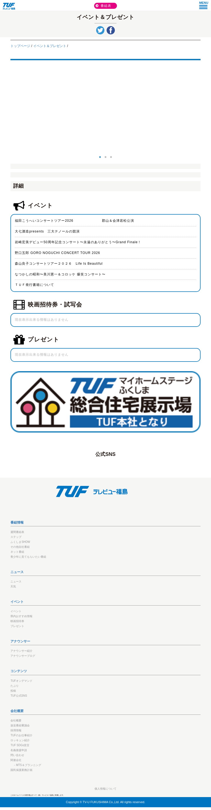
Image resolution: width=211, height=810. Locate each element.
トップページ (20, 46)
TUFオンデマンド (21, 680)
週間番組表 (17, 531)
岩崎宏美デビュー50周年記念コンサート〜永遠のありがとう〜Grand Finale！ (78, 242)
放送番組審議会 (20, 725)
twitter (113, 464)
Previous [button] (6, 108)
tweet (100, 30)
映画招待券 (17, 621)
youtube (129, 464)
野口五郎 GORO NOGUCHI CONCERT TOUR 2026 (57, 253)
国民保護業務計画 (21, 769)
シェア (111, 30)
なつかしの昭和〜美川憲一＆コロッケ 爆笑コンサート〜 (60, 274)
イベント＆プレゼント (49, 46)
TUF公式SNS (18, 695)
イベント (15, 611)
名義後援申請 (18, 750)
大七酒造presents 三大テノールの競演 (47, 231)
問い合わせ (17, 755)
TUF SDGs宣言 (19, 745)
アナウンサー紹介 (21, 650)
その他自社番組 (20, 546)
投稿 (13, 690)
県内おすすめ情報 (21, 616)
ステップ (15, 536)
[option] (105, 108)
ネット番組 (17, 551)
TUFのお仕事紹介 (21, 735)
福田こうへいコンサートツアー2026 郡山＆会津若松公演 (74, 221)
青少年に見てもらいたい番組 (28, 556)
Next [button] (204, 108)
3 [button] (111, 156)
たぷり (14, 685)
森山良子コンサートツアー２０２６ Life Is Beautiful (58, 264)
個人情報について (105, 788)
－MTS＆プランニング (27, 765)
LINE (97, 464)
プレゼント (17, 626)
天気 (13, 586)
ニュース (15, 581)
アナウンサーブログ (22, 655)
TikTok (145, 464)
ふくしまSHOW (20, 541)
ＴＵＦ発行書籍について (34, 285)
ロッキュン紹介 (20, 740)
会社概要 (15, 720)
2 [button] (105, 156)
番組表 (106, 6)
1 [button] (100, 156)
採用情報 (15, 730)
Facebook (65, 464)
